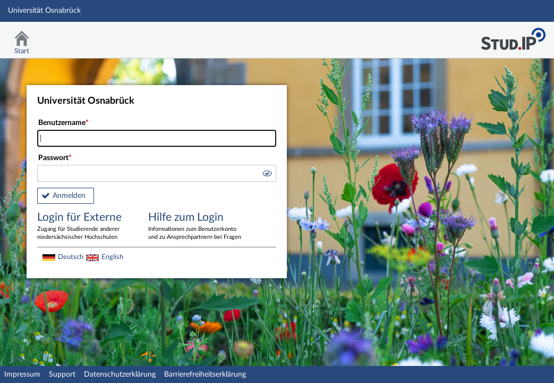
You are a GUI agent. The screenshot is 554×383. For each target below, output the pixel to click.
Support (62, 374)
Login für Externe (85, 227)
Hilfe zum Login (196, 227)
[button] (266, 175)
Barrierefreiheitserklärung (205, 374)
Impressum (22, 374)
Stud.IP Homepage (513, 35)
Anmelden (69, 195)
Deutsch (70, 257)
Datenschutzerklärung (120, 374)
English (112, 257)
